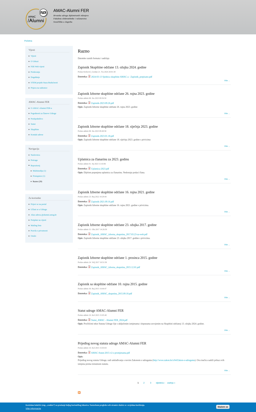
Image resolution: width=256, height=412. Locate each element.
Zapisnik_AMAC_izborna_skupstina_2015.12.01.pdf (115, 267)
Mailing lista (36, 225)
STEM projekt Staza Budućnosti (44, 82)
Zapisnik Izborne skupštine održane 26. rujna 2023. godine (116, 93)
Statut (33, 124)
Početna (28, 41)
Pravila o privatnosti (39, 231)
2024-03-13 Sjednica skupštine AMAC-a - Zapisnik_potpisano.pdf (121, 77)
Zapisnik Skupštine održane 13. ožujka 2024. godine (112, 67)
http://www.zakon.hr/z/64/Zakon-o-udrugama (174, 360)
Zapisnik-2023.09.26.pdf (102, 103)
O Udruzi (35, 61)
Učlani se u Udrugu (39, 209)
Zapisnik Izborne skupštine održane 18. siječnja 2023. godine (118, 126)
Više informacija (33, 409)
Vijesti (33, 56)
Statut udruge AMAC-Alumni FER (101, 310)
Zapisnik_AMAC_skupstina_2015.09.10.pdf (111, 293)
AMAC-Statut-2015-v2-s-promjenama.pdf (110, 353)
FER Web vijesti (37, 66)
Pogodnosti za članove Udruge (43, 113)
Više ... (227, 80)
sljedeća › (160, 383)
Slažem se (223, 407)
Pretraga (34, 160)
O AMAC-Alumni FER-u (41, 108)
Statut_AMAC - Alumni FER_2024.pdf (109, 320)
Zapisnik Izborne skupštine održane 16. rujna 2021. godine (116, 192)
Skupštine (35, 129)
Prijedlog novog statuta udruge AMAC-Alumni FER (112, 343)
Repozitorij (35, 165)
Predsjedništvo (37, 119)
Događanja (35, 77)
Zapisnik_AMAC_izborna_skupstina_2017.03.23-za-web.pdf (119, 234)
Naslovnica (35, 155)
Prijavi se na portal (38, 204)
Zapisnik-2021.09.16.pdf (102, 201)
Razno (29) (37, 181)
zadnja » (171, 383)
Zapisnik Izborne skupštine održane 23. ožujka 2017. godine (117, 225)
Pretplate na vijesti (38, 220)
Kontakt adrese (37, 135)
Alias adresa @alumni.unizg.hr (44, 215)
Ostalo (33, 236)
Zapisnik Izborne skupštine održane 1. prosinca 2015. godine (117, 258)
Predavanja (35, 72)
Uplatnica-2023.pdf (100, 169)
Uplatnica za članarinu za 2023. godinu (103, 159)
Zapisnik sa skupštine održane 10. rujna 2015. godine (112, 284)
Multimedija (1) (39, 171)
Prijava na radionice (39, 88)
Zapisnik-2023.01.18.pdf (102, 136)
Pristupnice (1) (39, 176)
